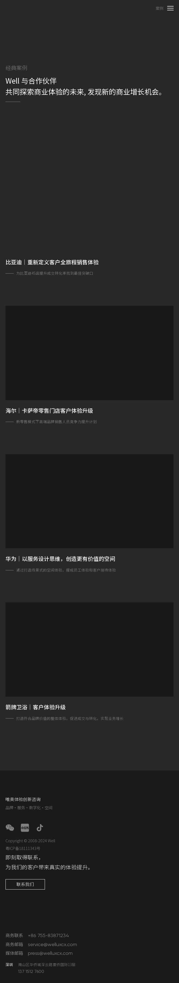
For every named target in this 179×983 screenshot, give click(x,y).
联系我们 (25, 884)
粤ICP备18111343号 (22, 848)
